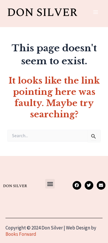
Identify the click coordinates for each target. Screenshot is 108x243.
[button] (50, 184)
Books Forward (20, 234)
